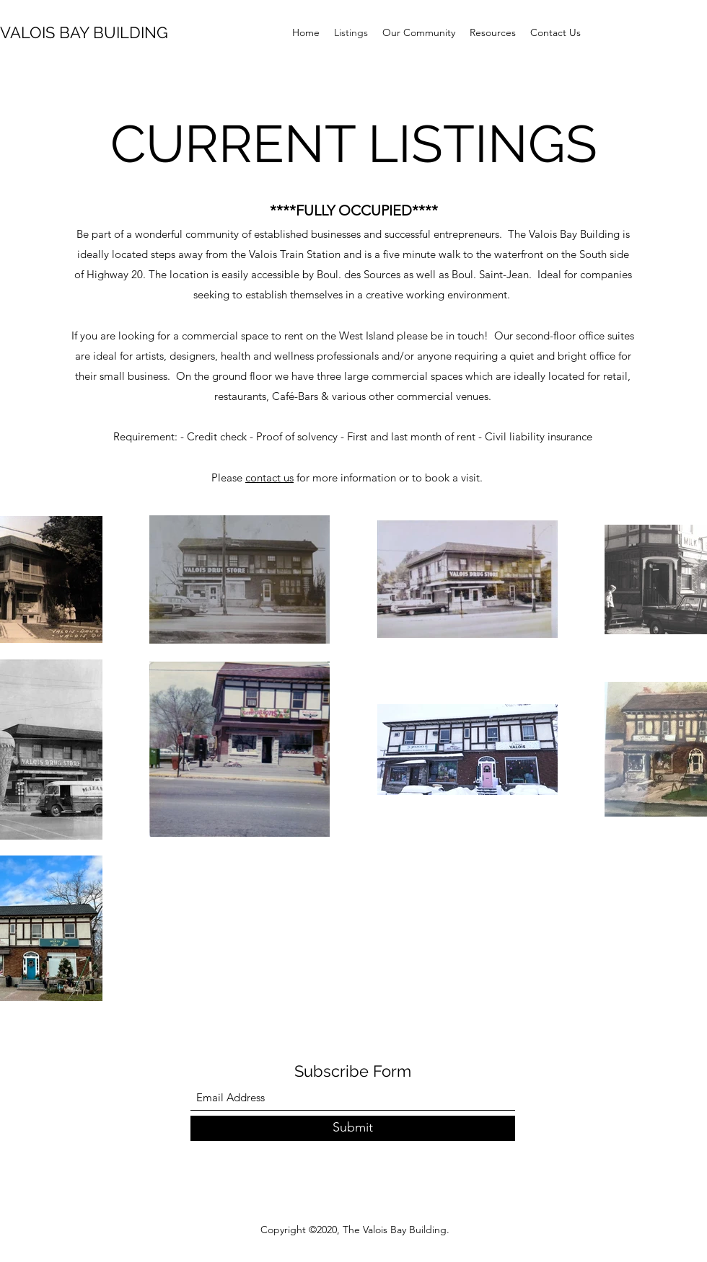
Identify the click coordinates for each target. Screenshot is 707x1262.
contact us (269, 477)
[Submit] (352, 1128)
